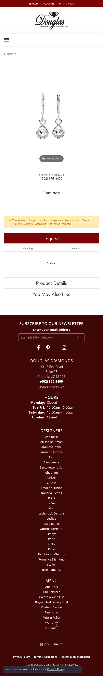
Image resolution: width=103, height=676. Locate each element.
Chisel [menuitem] (51, 478)
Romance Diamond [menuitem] (51, 559)
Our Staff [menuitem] (51, 628)
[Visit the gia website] (45, 644)
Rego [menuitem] (51, 549)
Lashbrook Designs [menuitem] (51, 513)
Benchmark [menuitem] (51, 462)
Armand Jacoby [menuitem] (51, 452)
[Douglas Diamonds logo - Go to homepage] (51, 20)
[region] (51, 116)
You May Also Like (51, 293)
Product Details (51, 282)
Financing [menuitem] (51, 612)
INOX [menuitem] (51, 498)
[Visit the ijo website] (58, 644)
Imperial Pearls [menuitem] (51, 493)
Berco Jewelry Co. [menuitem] (51, 467)
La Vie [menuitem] (52, 503)
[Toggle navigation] (6, 40)
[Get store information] (51, 386)
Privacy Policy (21, 657)
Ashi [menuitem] (51, 457)
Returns (76, 248)
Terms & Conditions (45, 657)
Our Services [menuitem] (51, 592)
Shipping (28, 248)
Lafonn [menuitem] (51, 508)
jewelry (11, 53)
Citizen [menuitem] (51, 483)
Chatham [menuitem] (51, 472)
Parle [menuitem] (51, 539)
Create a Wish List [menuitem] (51, 597)
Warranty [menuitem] (51, 622)
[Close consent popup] (79, 669)
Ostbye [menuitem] (51, 534)
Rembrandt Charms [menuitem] (51, 554)
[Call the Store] (51, 381)
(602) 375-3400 (51, 178)
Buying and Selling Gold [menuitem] (51, 602)
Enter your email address (51, 329)
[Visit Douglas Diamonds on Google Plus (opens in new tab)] (64, 347)
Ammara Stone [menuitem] (51, 447)
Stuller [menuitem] (51, 564)
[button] (33, 3)
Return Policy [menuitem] (51, 617)
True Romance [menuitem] (51, 570)
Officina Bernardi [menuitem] (51, 529)
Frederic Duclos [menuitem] (51, 488)
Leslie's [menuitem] (51, 518)
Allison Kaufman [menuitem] (51, 442)
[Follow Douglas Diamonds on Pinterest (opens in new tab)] (48, 347)
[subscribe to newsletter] (79, 337)
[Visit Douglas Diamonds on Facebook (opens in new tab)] (38, 347)
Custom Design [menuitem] (51, 607)
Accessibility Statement (75, 657)
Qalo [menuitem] (51, 544)
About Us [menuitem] (51, 587)
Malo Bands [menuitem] (51, 524)
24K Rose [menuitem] (51, 437)
